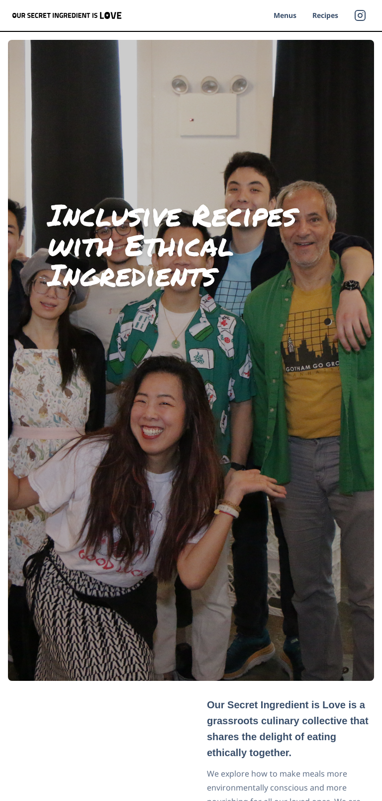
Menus (285, 15)
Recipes (325, 15)
